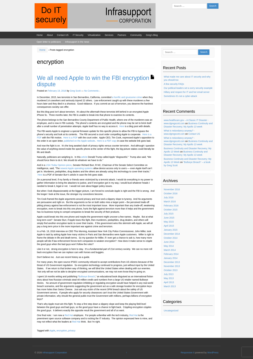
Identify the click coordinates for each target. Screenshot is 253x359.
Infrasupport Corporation (54, 352)
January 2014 (170, 258)
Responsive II (187, 352)
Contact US (63, 35)
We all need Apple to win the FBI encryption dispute (93, 81)
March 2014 (170, 250)
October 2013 (170, 270)
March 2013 (170, 286)
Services (109, 35)
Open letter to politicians (49, 42)
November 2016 (172, 189)
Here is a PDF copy (106, 141)
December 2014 (172, 234)
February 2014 (171, 254)
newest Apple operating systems (76, 168)
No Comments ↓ (92, 90)
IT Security (78, 35)
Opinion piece (58, 165)
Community (136, 35)
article (84, 157)
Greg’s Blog (152, 35)
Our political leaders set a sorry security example (188, 88)
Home (40, 35)
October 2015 (170, 209)
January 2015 (170, 230)
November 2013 (172, 266)
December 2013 (172, 262)
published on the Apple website (79, 141)
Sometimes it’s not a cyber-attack (180, 96)
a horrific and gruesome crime (127, 97)
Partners (122, 35)
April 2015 (169, 225)
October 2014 (170, 238)
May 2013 (169, 278)
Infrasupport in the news (77, 42)
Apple (52, 330)
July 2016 (168, 197)
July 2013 (168, 274)
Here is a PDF (70, 137)
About (50, 35)
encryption (61, 330)
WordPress (212, 352)
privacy (71, 330)
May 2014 (169, 246)
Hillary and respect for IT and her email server (187, 92)
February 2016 (171, 205)
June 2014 (169, 242)
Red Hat (69, 315)
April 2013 (169, 282)
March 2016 (170, 201)
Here (122, 126)
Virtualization (94, 35)
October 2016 (170, 193)
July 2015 (168, 213)
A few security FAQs (174, 84)
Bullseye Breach (87, 276)
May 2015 (169, 221)
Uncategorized (171, 310)
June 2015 (169, 217)
